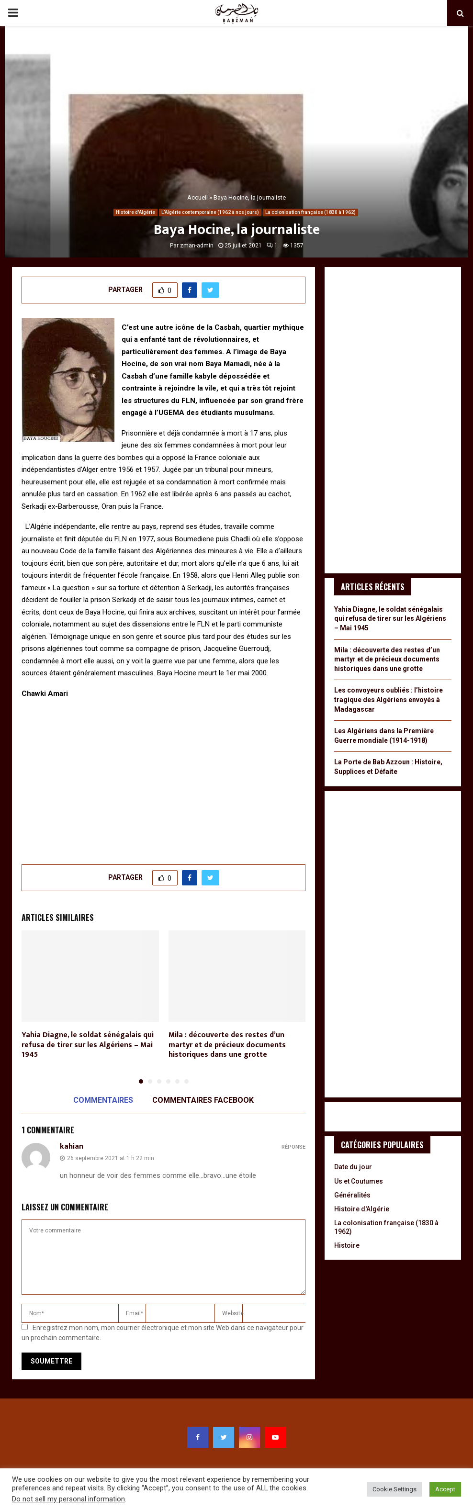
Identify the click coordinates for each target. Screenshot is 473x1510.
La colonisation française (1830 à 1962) (310, 212)
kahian (71, 1146)
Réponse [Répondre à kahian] (293, 1147)
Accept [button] (445, 1489)
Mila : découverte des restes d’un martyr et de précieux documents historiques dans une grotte (227, 1045)
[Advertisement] (163, 776)
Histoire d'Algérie (135, 212)
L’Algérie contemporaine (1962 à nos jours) (210, 212)
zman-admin (197, 245)
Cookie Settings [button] (394, 1489)
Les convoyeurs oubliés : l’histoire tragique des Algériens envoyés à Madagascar (388, 699)
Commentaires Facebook (203, 1100)
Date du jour (353, 1167)
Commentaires (103, 1100)
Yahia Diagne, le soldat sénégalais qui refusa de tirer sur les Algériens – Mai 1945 (88, 1045)
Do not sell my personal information (68, 1499)
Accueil (197, 197)
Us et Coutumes (358, 1181)
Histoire (347, 1245)
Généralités (352, 1195)
